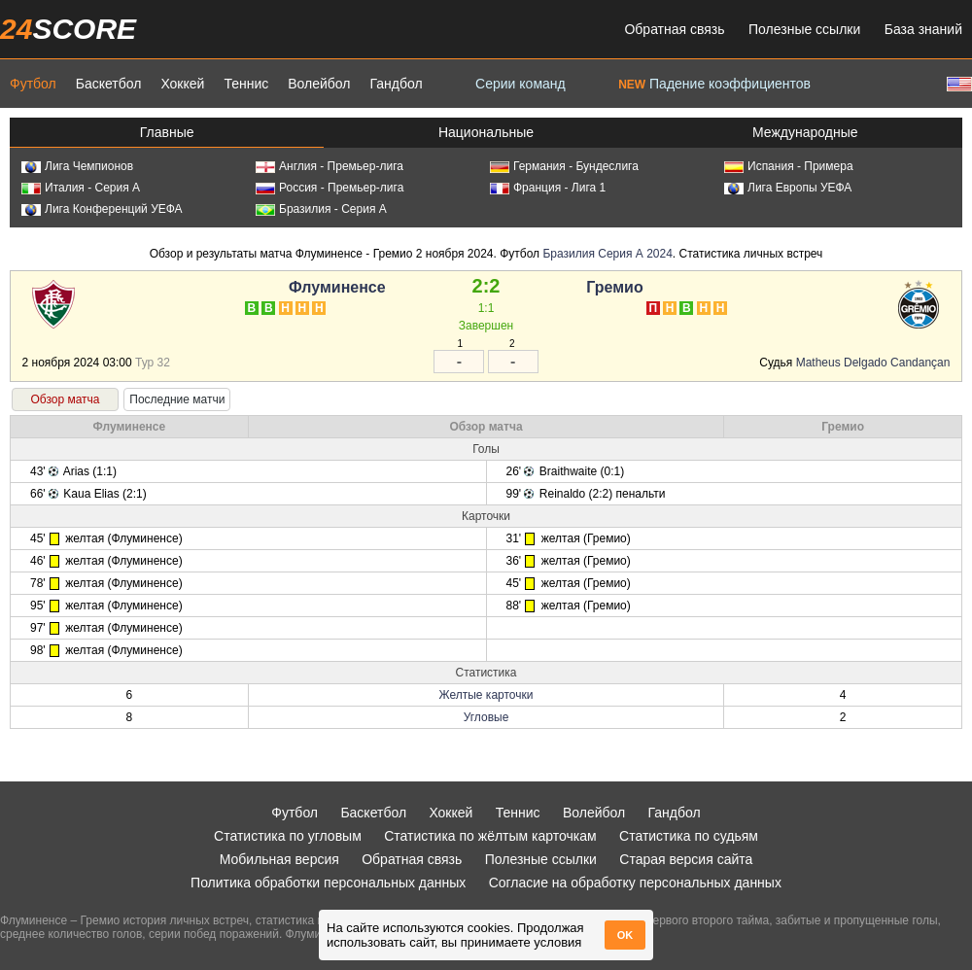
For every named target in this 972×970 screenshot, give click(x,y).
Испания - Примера (788, 166)
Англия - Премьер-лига (329, 166)
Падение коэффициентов (714, 83)
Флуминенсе (337, 287)
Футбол (33, 83)
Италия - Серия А (80, 187)
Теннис (246, 83)
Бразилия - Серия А (321, 209)
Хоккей (182, 83)
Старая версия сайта (685, 859)
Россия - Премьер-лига (329, 187)
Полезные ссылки (804, 29)
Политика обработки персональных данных (328, 882)
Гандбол (395, 83)
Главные (167, 132)
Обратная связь (674, 29)
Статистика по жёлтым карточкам (490, 836)
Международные (805, 132)
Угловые (486, 717)
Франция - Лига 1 (548, 187)
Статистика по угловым (288, 836)
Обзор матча (64, 399)
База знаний (923, 29)
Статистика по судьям (688, 836)
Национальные (486, 132)
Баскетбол (109, 83)
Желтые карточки (486, 695)
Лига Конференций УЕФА (102, 209)
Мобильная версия (279, 859)
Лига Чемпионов (77, 166)
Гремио (614, 287)
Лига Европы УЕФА (787, 187)
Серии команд (520, 83)
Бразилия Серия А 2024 (607, 253)
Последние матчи (177, 399)
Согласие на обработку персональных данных (635, 882)
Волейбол (319, 83)
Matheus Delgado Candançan (873, 362)
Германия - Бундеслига (564, 166)
